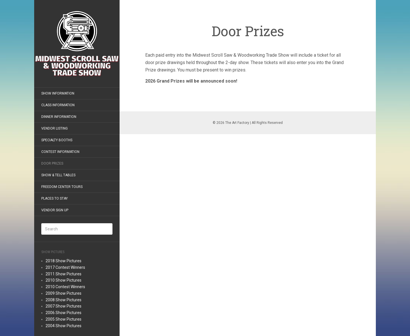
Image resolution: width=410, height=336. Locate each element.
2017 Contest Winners (65, 267)
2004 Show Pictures (63, 325)
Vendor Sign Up (54, 210)
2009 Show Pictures (63, 293)
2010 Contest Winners (65, 286)
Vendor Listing (54, 128)
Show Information (57, 93)
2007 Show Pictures (63, 306)
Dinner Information (58, 117)
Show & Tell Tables (58, 175)
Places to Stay (54, 198)
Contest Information (60, 152)
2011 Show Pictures (63, 274)
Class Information (58, 105)
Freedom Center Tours (62, 187)
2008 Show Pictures (63, 300)
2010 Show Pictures (63, 280)
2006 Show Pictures (63, 312)
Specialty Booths (56, 140)
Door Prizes (52, 163)
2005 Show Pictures (63, 319)
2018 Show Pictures (63, 261)
